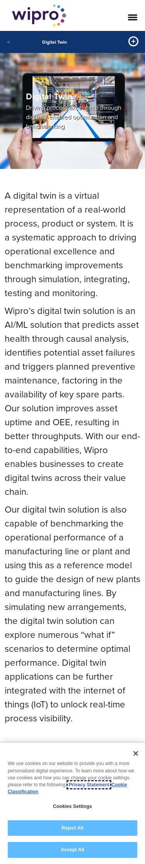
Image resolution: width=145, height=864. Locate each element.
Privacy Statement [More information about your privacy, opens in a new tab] (88, 785)
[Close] (135, 753)
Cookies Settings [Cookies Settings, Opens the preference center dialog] (72, 806)
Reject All (72, 828)
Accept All (72, 850)
